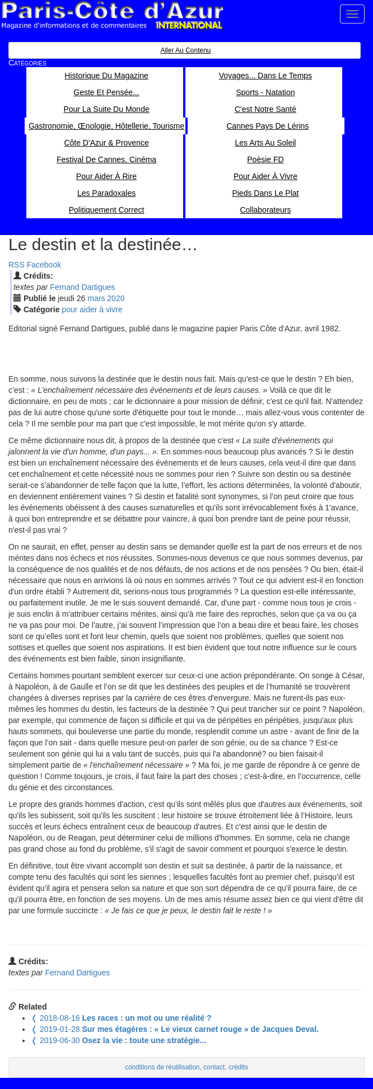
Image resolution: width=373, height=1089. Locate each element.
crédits (238, 1067)
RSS (16, 264)
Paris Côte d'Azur (112, 15)
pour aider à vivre (92, 309)
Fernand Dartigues (82, 287)
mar (96, 298)
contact (214, 1067)
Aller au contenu (185, 50)
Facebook (44, 264)
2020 (115, 298)
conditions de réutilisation (162, 1067)
